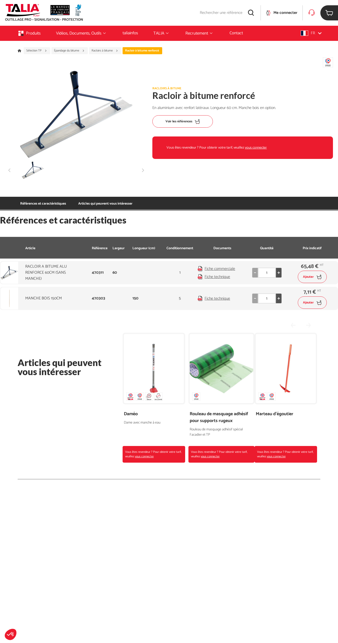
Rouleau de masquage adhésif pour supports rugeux (219, 417)
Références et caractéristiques (43, 204)
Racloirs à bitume (105, 50)
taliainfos (130, 33)
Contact (236, 33)
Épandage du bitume (69, 50)
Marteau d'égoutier (274, 414)
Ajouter (312, 276)
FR (311, 33)
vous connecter (256, 148)
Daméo (131, 414)
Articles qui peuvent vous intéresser (105, 204)
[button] (11, 634)
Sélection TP (36, 50)
